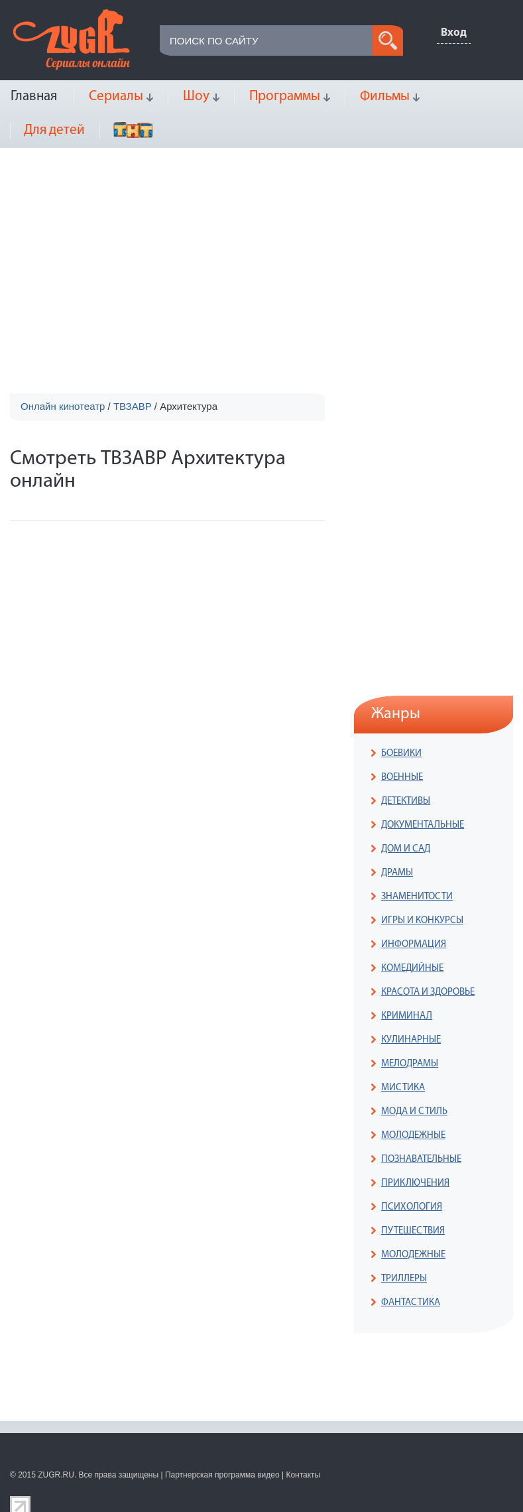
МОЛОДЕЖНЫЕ (413, 1136)
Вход (454, 32)
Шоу (196, 96)
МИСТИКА (403, 1088)
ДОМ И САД (405, 849)
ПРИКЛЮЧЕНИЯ (415, 1183)
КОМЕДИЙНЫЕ (412, 969)
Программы (284, 96)
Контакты (303, 1475)
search (388, 40)
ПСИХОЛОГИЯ (411, 1207)
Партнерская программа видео (222, 1475)
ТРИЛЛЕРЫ (404, 1279)
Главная (34, 96)
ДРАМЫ (397, 873)
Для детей (54, 130)
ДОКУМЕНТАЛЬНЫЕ (422, 825)
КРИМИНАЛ (406, 1016)
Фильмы (385, 96)
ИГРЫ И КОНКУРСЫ (422, 921)
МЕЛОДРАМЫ (409, 1064)
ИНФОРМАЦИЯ (413, 945)
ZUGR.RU (56, 1475)
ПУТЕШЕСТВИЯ (413, 1231)
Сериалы (116, 96)
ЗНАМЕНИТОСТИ (417, 897)
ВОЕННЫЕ (402, 778)
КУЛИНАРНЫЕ (411, 1040)
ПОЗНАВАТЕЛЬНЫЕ (421, 1160)
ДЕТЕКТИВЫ (405, 801)
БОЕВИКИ (401, 754)
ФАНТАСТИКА (410, 1303)
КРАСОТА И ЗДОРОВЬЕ (428, 992)
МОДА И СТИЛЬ (414, 1112)
